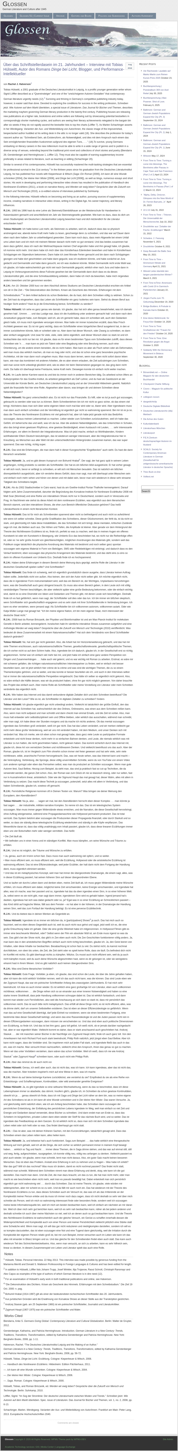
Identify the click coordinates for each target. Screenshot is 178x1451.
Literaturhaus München (154, 428)
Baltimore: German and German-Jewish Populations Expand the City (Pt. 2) (156, 128)
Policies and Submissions (111, 15)
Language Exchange (65, 1447)
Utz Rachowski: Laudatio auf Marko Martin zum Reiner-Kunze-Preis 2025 (157, 74)
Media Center (47, 1447)
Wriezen (147, 156)
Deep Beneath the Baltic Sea (157, 251)
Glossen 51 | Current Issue (34, 15)
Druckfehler (148, 246)
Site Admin (168, 1439)
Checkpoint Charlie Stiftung (156, 384)
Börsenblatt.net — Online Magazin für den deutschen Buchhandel (156, 375)
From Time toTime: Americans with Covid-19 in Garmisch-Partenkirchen (157, 286)
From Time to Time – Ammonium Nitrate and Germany (154, 263)
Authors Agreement (142, 15)
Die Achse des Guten (153, 419)
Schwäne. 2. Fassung (153, 238)
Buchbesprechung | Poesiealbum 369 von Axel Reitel (156, 89)
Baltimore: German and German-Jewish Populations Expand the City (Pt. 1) (156, 144)
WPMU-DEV (80, 1439)
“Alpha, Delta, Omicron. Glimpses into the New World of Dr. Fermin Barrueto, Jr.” (158, 198)
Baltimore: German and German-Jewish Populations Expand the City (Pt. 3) (156, 113)
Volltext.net (148, 476)
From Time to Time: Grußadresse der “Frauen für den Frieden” (157, 329)
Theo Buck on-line (152, 472)
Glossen (15, 3)
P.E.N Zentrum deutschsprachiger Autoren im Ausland (157, 441)
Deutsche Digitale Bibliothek (156, 406)
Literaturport (149, 433)
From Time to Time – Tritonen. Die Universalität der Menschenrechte (157, 218)
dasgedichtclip (150, 401)
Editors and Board (82, 15)
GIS (37, 1447)
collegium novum (151, 397)
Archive (60, 15)
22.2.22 (146, 210)
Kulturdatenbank (151, 424)
